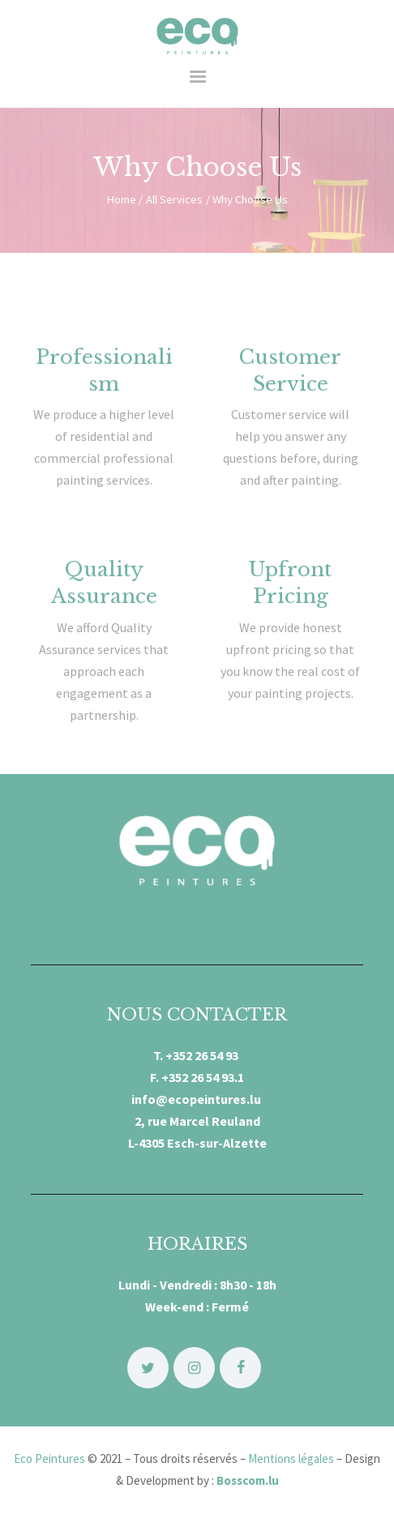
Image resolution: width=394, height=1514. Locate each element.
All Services (174, 199)
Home (121, 199)
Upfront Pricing (290, 583)
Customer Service (290, 370)
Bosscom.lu (247, 1480)
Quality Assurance (104, 583)
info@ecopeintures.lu (197, 1099)
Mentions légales (291, 1458)
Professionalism (104, 370)
